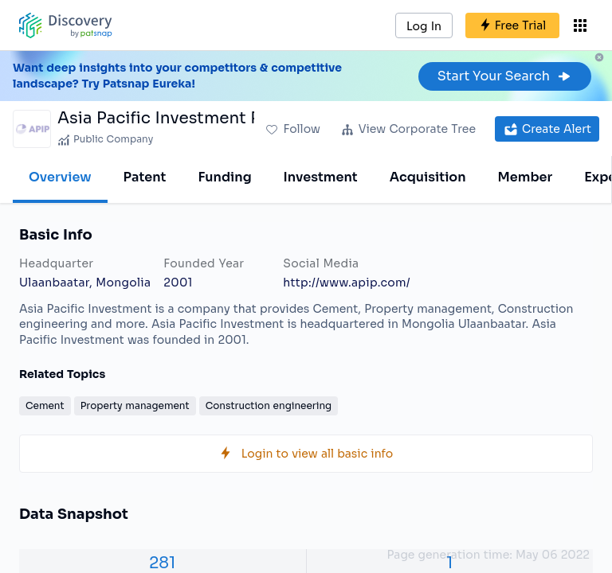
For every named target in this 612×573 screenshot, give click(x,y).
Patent (145, 177)
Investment (321, 177)
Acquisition (428, 177)
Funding (224, 177)
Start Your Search (504, 76)
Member (525, 177)
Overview (60, 177)
